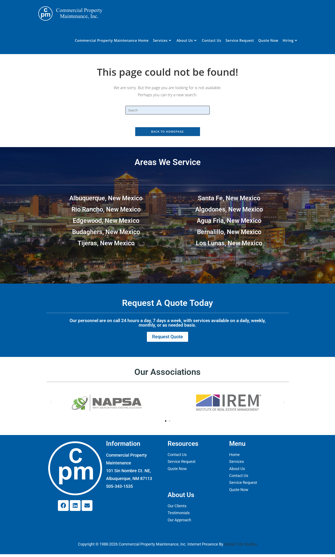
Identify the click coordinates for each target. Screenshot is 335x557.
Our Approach (179, 522)
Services (236, 464)
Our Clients (177, 508)
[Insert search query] (167, 110)
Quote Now (177, 471)
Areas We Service (168, 162)
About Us (237, 471)
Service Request (181, 464)
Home (234, 457)
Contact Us (177, 457)
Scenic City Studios (240, 547)
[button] (51, 405)
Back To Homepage (167, 132)
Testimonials (179, 515)
